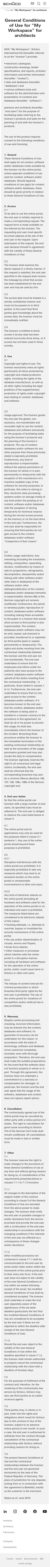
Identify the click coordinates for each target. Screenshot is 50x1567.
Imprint (19, 1559)
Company (8, 1541)
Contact (10, 1559)
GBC (42, 1559)
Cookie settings (25, 1563)
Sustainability (10, 1547)
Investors (7, 1520)
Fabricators (9, 1532)
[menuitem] (5, 1511)
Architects (8, 1526)
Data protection (31, 1559)
